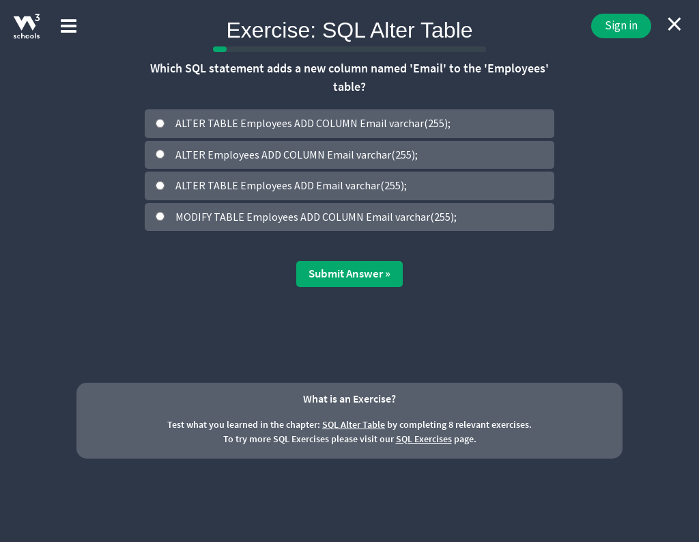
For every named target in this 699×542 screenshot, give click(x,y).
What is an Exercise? (349, 398)
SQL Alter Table (353, 424)
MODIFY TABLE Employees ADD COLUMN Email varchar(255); (316, 216)
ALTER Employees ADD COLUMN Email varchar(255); (296, 154)
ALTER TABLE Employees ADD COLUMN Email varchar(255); (313, 123)
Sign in (621, 25)
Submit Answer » (349, 273)
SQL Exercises (424, 439)
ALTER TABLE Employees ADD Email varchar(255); (291, 185)
